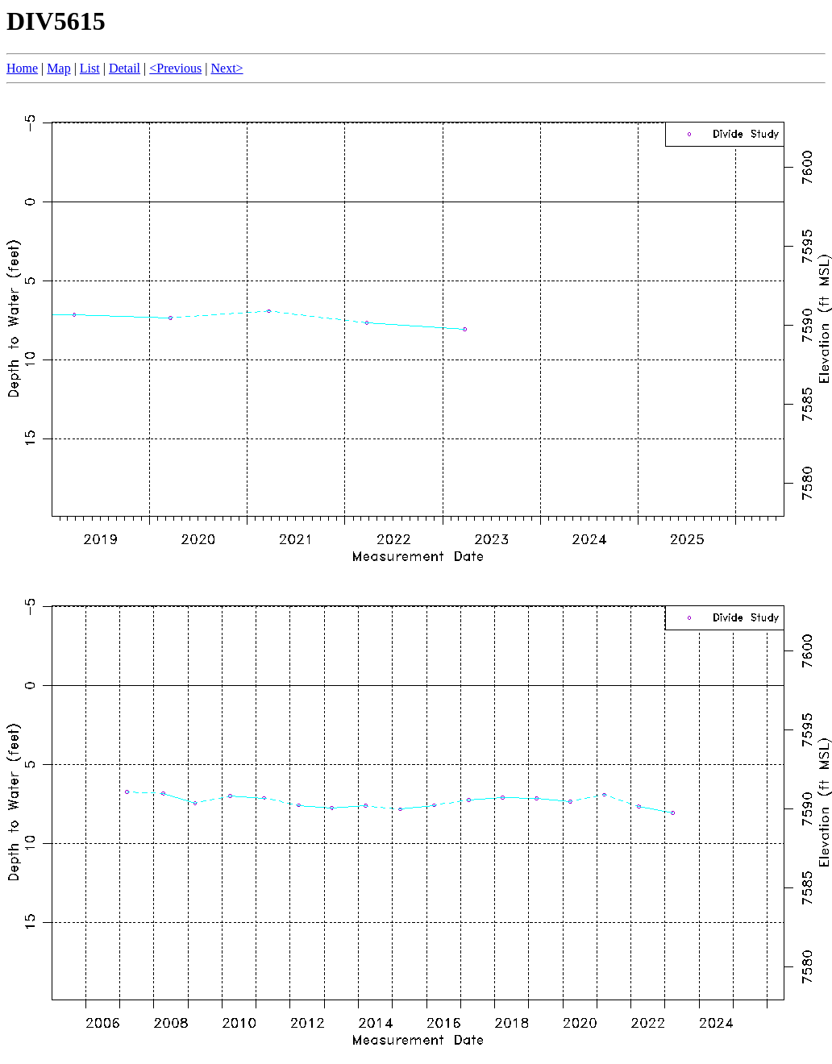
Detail (124, 68)
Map (58, 68)
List (90, 68)
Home (22, 68)
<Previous (175, 68)
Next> (226, 68)
